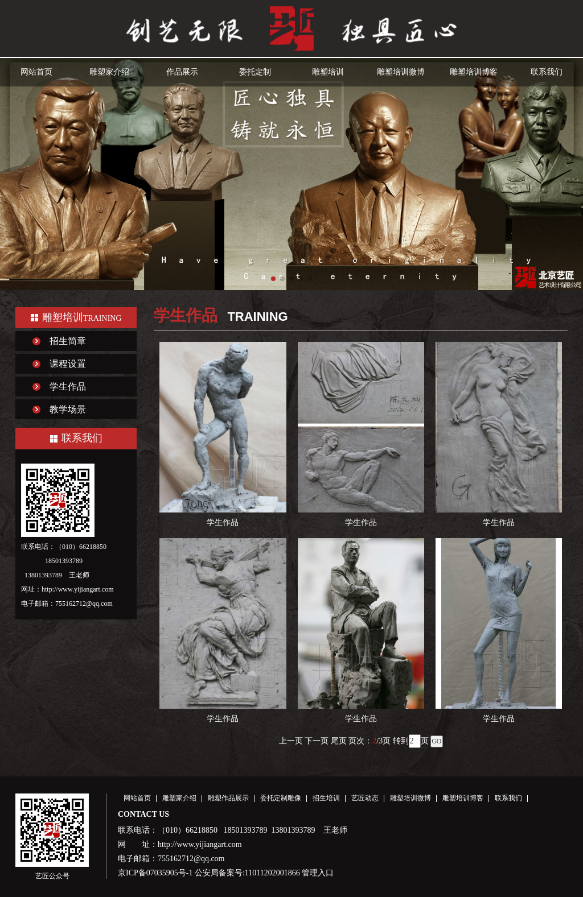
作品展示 (182, 72)
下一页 (317, 741)
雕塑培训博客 (474, 72)
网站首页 (36, 72)
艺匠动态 (365, 798)
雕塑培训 (328, 72)
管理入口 (318, 873)
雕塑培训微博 (401, 72)
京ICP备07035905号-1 (155, 873)
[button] (273, 278)
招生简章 (68, 341)
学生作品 (68, 386)
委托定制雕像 (280, 798)
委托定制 (255, 72)
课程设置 (68, 364)
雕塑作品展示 (228, 798)
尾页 (339, 741)
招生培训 (326, 798)
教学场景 (68, 409)
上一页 (291, 741)
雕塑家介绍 (109, 72)
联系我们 (547, 72)
